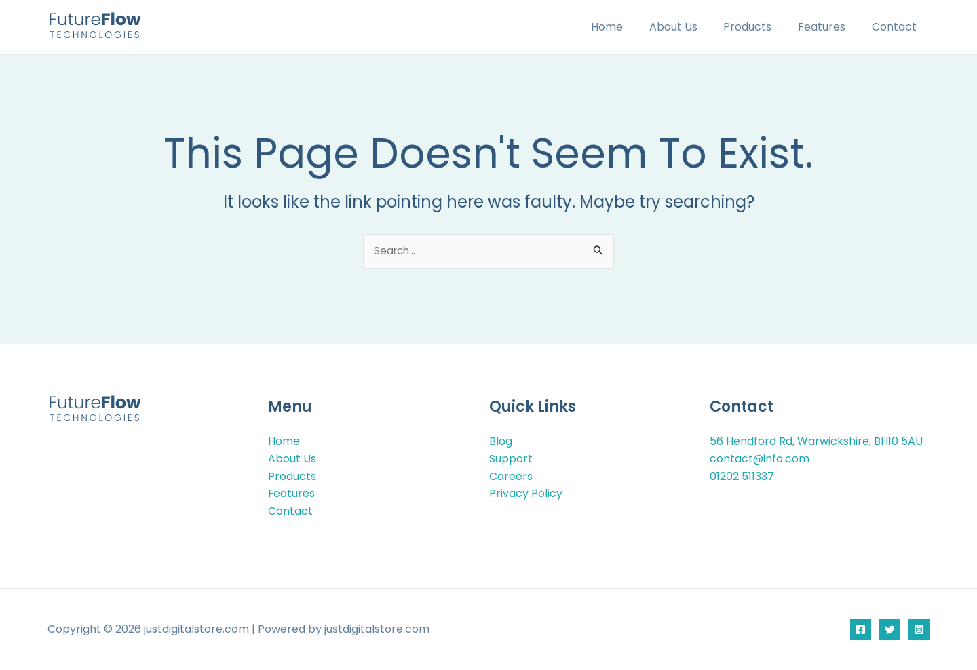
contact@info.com (760, 459)
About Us (689, 27)
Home (627, 27)
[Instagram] (919, 629)
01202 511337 (742, 476)
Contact (896, 27)
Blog (500, 442)
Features (828, 27)
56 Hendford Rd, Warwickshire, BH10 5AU (816, 442)
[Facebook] (860, 629)
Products (759, 27)
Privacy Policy (525, 494)
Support (511, 459)
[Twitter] (889, 629)
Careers (511, 476)
